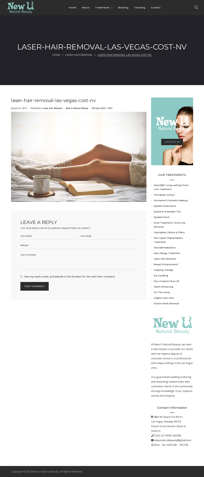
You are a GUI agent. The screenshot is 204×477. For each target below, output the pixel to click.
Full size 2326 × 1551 (102, 108)
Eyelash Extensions (165, 206)
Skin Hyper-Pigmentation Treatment (168, 240)
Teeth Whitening (163, 286)
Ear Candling (161, 275)
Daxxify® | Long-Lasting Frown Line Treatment (171, 187)
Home (56, 54)
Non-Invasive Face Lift (166, 281)
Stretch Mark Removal (166, 303)
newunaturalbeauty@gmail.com (172, 440)
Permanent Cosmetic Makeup (171, 200)
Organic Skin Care (164, 298)
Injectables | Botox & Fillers (169, 232)
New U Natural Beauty (77, 108)
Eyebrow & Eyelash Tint (167, 211)
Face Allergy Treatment (167, 253)
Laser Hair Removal (79, 54)
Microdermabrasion (165, 247)
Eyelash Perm (161, 217)
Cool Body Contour (164, 194)
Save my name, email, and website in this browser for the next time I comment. (69, 276)
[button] (196, 7)
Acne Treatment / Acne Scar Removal (169, 224)
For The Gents (162, 292)
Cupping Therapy (163, 270)
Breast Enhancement (166, 264)
